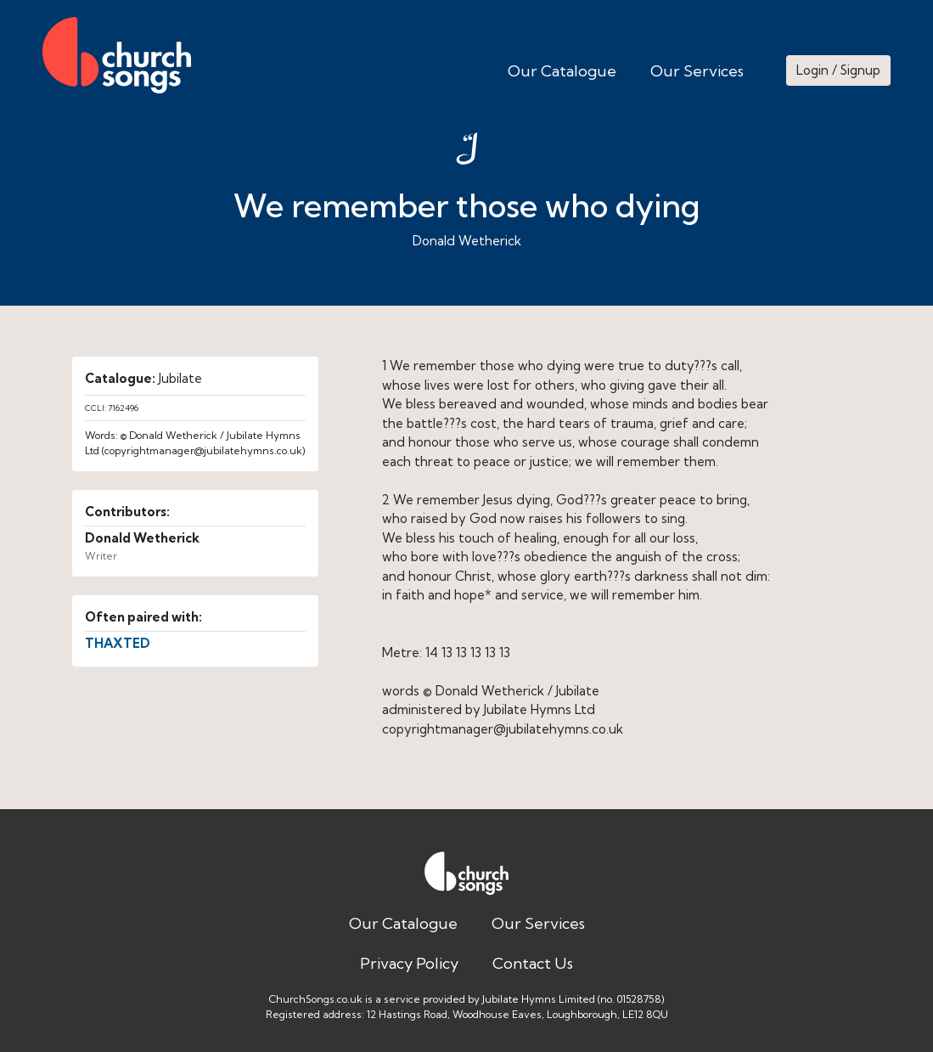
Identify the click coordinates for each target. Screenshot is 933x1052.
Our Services (697, 71)
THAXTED (117, 643)
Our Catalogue (562, 71)
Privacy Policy (409, 963)
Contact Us (532, 963)
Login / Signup (838, 70)
